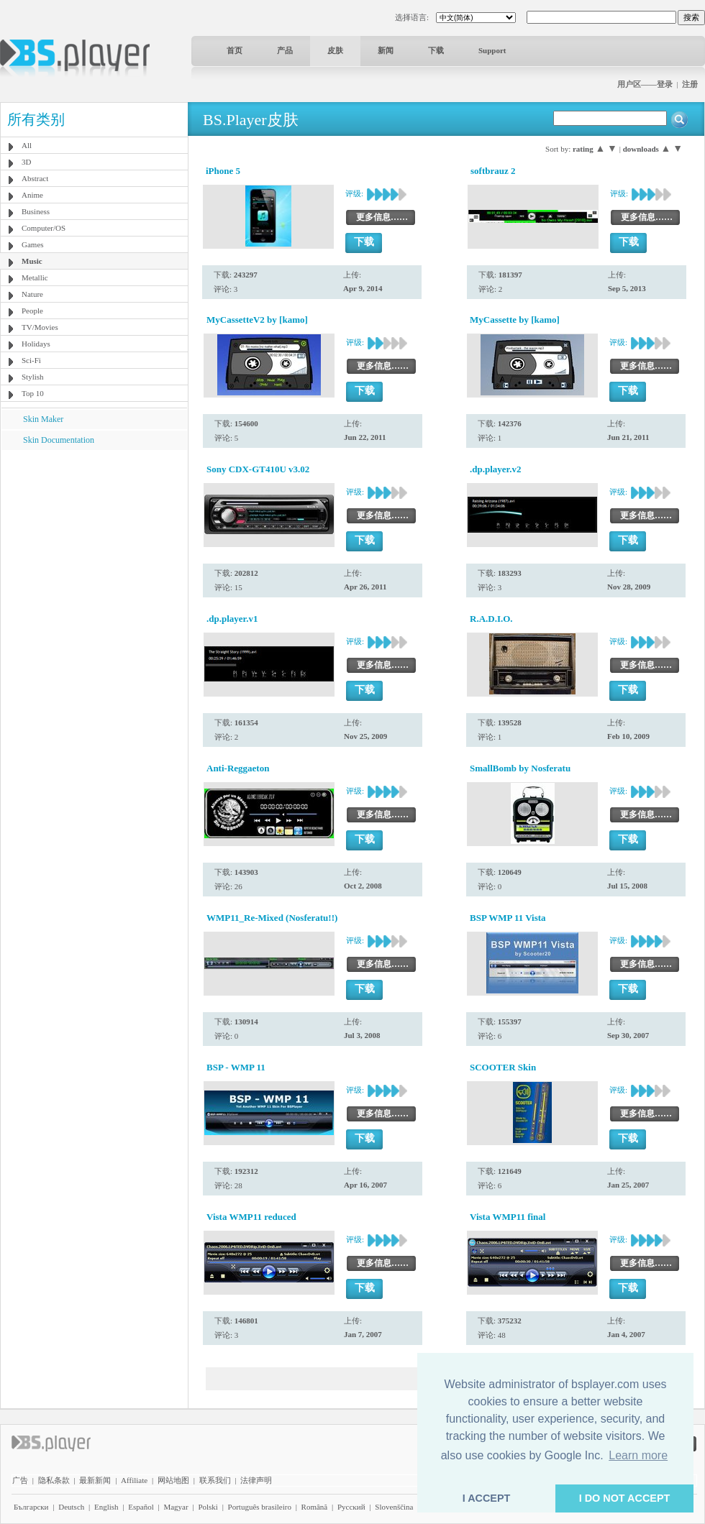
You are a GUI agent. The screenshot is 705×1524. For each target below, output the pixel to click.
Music (32, 261)
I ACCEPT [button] (487, 1498)
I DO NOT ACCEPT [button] (624, 1498)
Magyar (175, 1506)
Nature (32, 294)
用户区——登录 (645, 84)
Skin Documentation (58, 440)
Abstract (35, 178)
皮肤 (335, 50)
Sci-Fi (31, 360)
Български (31, 1506)
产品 (285, 50)
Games (33, 244)
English (106, 1506)
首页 (234, 50)
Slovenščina (394, 1506)
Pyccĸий (351, 1506)
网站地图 (173, 1480)
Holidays (36, 343)
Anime (32, 194)
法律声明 (256, 1480)
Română (314, 1506)
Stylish (33, 376)
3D (26, 161)
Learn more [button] (638, 1455)
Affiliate (134, 1480)
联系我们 (215, 1480)
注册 (690, 84)
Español (140, 1506)
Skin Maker (43, 419)
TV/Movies (40, 327)
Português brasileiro (259, 1506)
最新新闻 (95, 1480)
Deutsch (71, 1506)
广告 (20, 1480)
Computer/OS (43, 228)
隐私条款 (54, 1480)
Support (492, 50)
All (27, 145)
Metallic (35, 277)
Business (36, 211)
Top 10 (33, 393)
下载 (436, 50)
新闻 (386, 50)
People (32, 310)
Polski (208, 1506)
